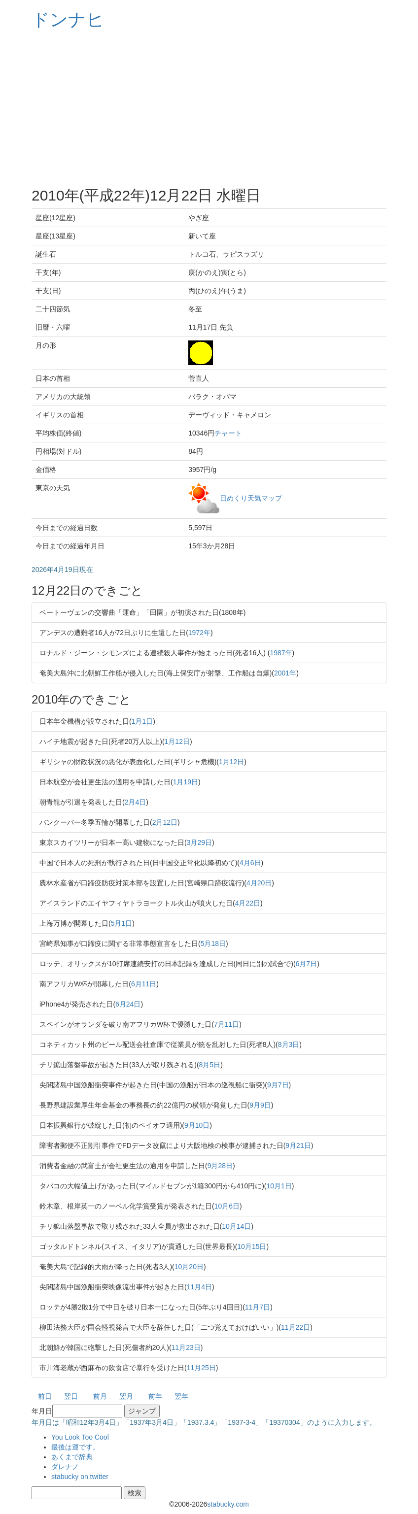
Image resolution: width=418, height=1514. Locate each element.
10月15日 (251, 1246)
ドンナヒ (68, 19)
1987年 (281, 653)
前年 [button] (155, 1396)
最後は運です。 (75, 1447)
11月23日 (186, 1347)
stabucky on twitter (79, 1476)
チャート (228, 433)
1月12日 (177, 741)
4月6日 (250, 863)
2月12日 (164, 822)
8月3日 (289, 1044)
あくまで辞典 (72, 1457)
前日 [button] (45, 1396)
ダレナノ (65, 1467)
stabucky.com (228, 1504)
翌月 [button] (126, 1396)
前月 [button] (100, 1396)
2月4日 (135, 802)
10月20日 (189, 1267)
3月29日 (199, 842)
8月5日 (210, 1065)
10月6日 (227, 1206)
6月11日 (143, 984)
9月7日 (278, 1085)
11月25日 (201, 1368)
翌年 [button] (181, 1396)
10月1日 (279, 1186)
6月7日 (306, 964)
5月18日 (213, 943)
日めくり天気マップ (251, 498)
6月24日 (127, 1004)
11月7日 (257, 1307)
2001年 (285, 673)
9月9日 (260, 1105)
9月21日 (298, 1145)
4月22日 (247, 903)
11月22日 (295, 1327)
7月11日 (226, 1024)
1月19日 (185, 782)
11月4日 (199, 1287)
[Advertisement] (209, 108)
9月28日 (220, 1166)
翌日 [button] (71, 1396)
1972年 (199, 633)
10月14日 (236, 1226)
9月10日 (196, 1125)
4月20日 (259, 883)
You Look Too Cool (80, 1437)
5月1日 (122, 923)
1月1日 (142, 721)
